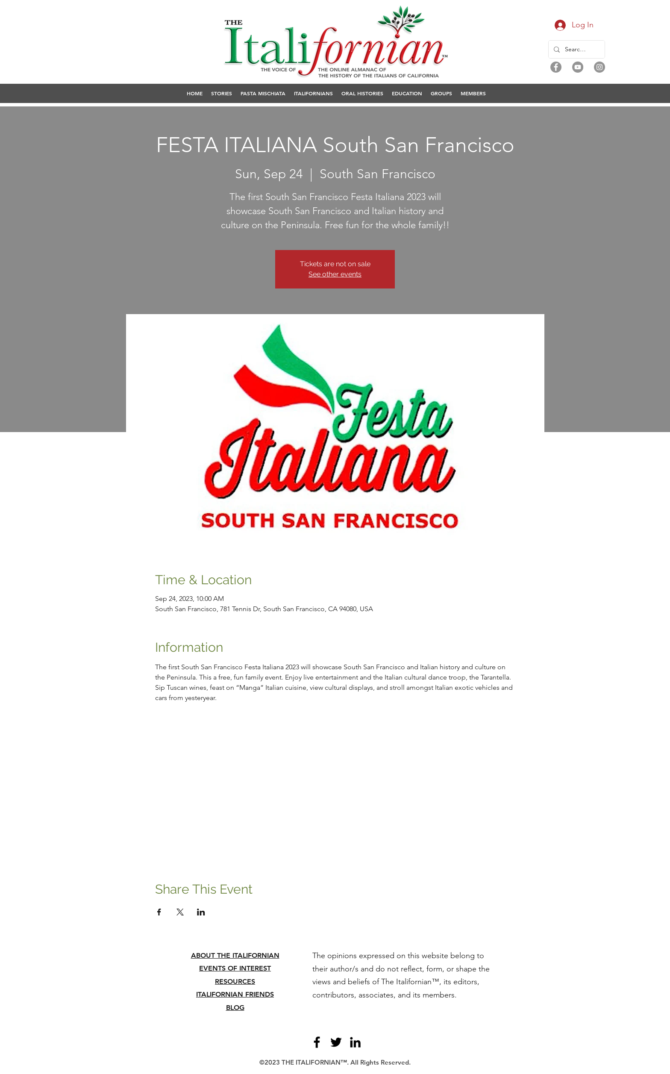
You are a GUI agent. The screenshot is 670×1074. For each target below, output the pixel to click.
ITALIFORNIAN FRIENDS (235, 994)
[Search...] (576, 49)
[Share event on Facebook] (159, 912)
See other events (335, 274)
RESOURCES (235, 981)
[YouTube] (577, 67)
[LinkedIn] (355, 1042)
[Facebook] (555, 67)
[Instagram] (599, 67)
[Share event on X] (180, 912)
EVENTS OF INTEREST (235, 968)
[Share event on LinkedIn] (201, 912)
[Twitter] (336, 1042)
